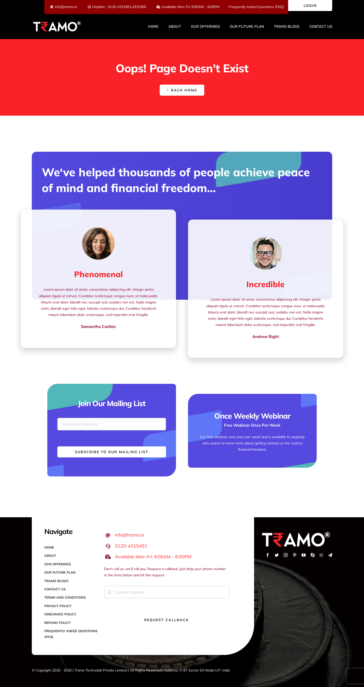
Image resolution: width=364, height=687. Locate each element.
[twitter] (277, 555)
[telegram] (330, 555)
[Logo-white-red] (57, 21)
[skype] (313, 555)
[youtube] (304, 555)
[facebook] (268, 555)
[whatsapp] (321, 555)
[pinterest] (295, 555)
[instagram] (286, 555)
